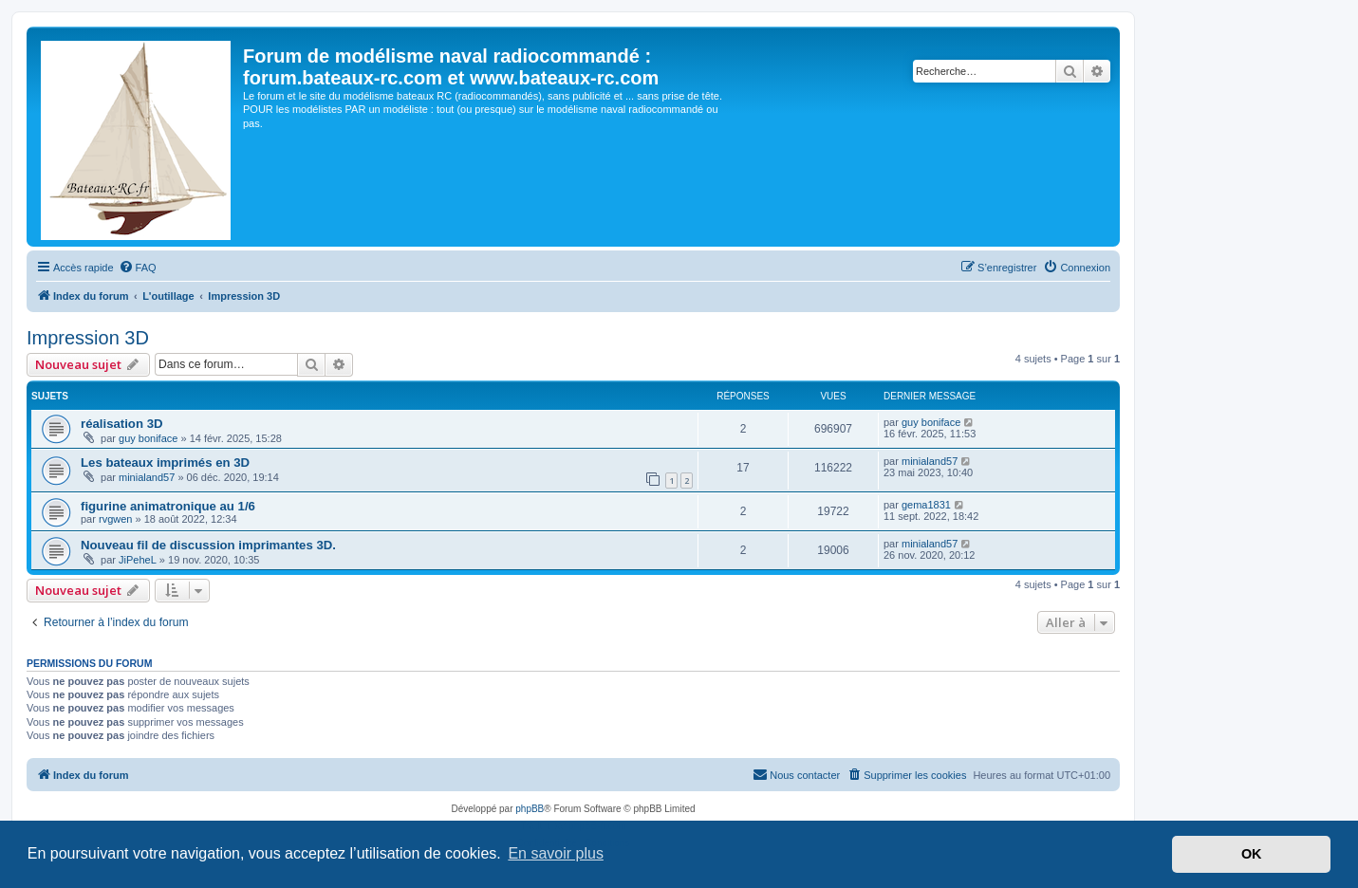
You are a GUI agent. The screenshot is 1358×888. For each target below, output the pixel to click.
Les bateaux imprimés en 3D (165, 462)
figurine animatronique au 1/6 (168, 506)
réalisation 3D (122, 423)
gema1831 (926, 504)
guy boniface (148, 438)
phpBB (529, 809)
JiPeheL (138, 559)
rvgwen (115, 519)
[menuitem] (138, 267)
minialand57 (147, 477)
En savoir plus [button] (556, 853)
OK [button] (1251, 853)
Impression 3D (88, 337)
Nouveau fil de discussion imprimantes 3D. (208, 545)
